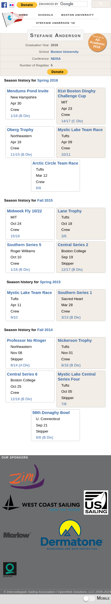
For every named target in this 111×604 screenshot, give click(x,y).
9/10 (14, 317)
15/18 (15, 236)
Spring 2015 (50, 282)
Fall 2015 (45, 200)
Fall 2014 (45, 330)
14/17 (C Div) (72, 121)
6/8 (38, 188)
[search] (62, 3)
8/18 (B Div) (71, 365)
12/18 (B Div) (21, 399)
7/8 (63, 404)
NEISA (56, 58)
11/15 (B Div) (21, 154)
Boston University (77, 15)
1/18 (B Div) (20, 116)
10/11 (65, 154)
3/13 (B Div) (71, 317)
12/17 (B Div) (72, 269)
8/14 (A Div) (20, 365)
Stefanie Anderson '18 (55, 23)
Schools (45, 15)
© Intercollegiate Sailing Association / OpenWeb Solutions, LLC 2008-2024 (57, 591)
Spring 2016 (47, 80)
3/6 (63, 236)
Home (23, 15)
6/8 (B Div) (44, 437)
